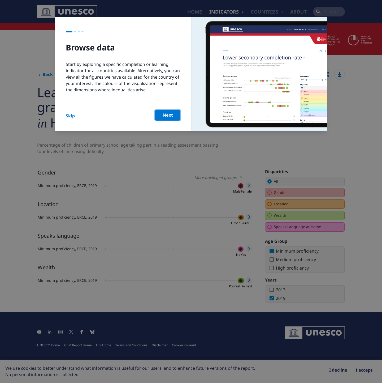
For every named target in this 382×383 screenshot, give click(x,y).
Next (168, 115)
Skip (70, 116)
